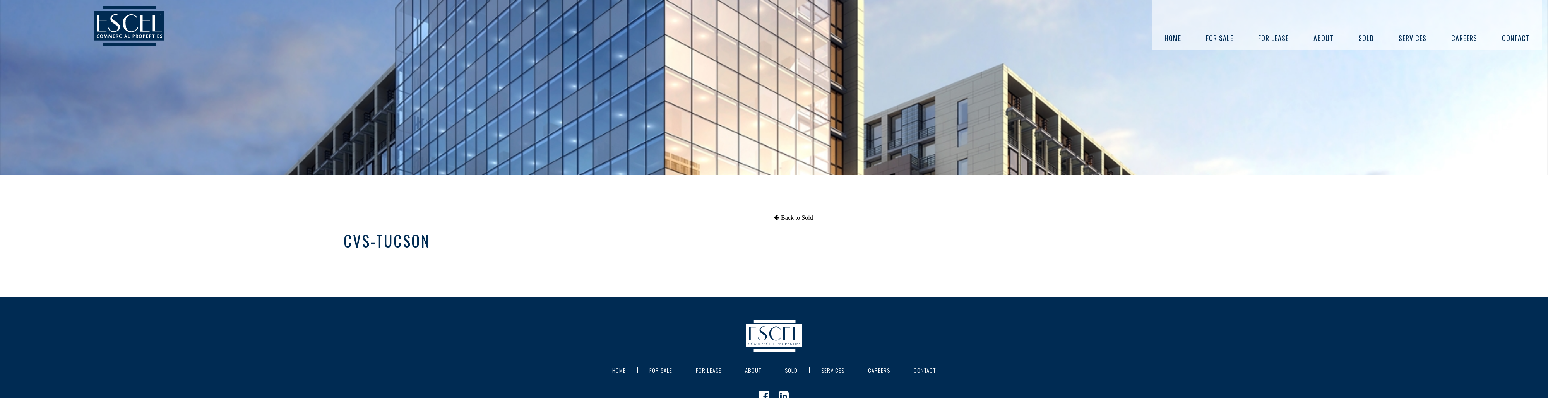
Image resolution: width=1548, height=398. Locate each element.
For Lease (1273, 38)
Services (1412, 38)
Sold (1366, 38)
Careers (1464, 38)
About (1323, 38)
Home (1172, 38)
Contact (1516, 38)
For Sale (1219, 38)
